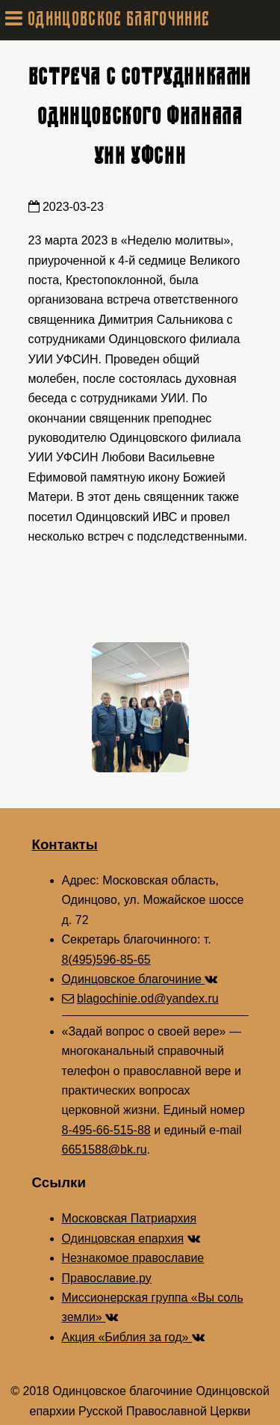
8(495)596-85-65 (106, 959)
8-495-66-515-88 (106, 1130)
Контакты (65, 844)
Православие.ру (107, 1278)
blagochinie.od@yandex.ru (148, 998)
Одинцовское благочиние (140, 979)
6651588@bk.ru (104, 1149)
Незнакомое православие (133, 1258)
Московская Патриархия (129, 1218)
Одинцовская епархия (123, 1238)
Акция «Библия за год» (133, 1337)
